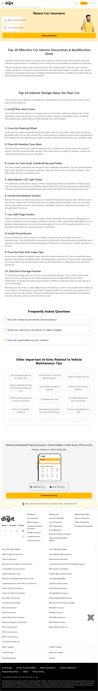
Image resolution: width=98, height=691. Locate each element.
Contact (12, 525)
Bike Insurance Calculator (58, 569)
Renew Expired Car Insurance (13, 617)
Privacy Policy (38, 672)
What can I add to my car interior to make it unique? (48, 330)
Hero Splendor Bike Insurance (60, 554)
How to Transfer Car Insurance (13, 593)
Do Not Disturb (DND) (26, 668)
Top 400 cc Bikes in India (58, 583)
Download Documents (84, 526)
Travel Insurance (33, 536)
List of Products (55, 522)
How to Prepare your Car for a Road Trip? (21, 376)
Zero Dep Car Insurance (11, 598)
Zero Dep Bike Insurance (58, 593)
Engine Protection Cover (11, 574)
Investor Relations (68, 668)
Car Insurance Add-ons (11, 642)
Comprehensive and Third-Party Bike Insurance (67, 564)
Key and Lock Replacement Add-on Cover (18, 579)
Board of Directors (82, 518)
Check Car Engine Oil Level (78, 377)
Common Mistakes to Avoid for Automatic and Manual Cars (21, 388)
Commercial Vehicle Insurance (35, 527)
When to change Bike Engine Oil (21, 410)
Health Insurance (34, 532)
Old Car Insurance (9, 612)
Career (21, 525)
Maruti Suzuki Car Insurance (12, 554)
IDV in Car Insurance (9, 632)
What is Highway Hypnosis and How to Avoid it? (21, 399)
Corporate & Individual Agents (58, 539)
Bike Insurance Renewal (58, 559)
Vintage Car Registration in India (78, 410)
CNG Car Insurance (9, 559)
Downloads (7, 668)
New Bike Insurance (56, 608)
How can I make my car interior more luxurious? (48, 319)
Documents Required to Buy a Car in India (78, 399)
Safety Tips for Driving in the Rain (78, 388)
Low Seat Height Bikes (57, 579)
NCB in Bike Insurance (57, 622)
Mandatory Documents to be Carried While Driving (49, 410)
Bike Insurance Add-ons (58, 627)
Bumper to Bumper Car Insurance (14, 622)
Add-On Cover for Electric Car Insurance (17, 564)
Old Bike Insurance (56, 612)
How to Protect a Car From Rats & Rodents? (49, 376)
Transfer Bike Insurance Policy (60, 574)
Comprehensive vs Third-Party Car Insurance (19, 583)
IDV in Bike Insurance (57, 617)
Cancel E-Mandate (56, 518)
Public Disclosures (82, 522)
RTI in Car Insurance (9, 627)
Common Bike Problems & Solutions (49, 388)
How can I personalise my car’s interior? (48, 340)
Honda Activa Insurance (58, 588)
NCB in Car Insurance (10, 637)
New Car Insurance (9, 608)
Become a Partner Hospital (60, 534)
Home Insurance (33, 540)
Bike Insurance (33, 522)
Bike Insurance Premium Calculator (62, 603)
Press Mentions (55, 530)
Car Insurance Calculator (11, 603)
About (4, 525)
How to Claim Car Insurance (12, 588)
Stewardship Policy (10, 672)
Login (85, 3)
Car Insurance (32, 518)
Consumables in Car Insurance (13, 569)
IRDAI (25, 672)
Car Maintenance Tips (49, 399)
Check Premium (49, 35)
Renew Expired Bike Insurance (60, 598)
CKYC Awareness (56, 526)
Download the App (49, 495)
